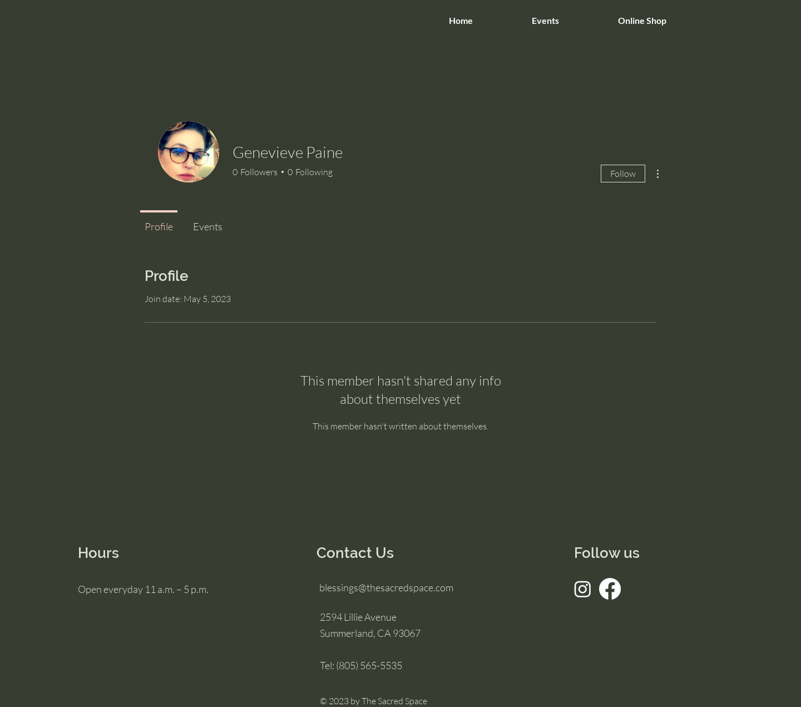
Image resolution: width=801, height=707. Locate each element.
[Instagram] (583, 589)
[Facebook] (610, 589)
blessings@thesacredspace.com (386, 587)
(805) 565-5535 (369, 665)
